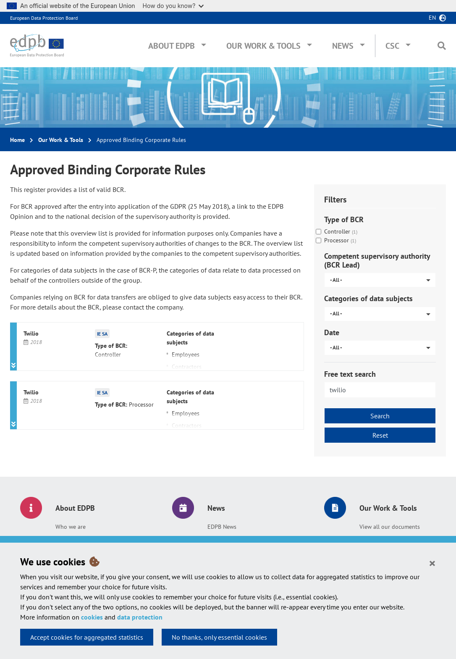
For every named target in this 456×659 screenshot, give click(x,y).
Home (17, 140)
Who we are (70, 526)
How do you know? (173, 5)
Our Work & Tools (263, 45)
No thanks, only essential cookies (219, 637)
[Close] (432, 563)
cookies (92, 617)
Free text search (350, 374)
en (432, 17)
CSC (392, 45)
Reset (380, 435)
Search (380, 416)
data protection (139, 617)
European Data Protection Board (44, 18)
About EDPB (171, 45)
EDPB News (221, 526)
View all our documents (389, 526)
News (343, 45)
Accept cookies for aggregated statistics (86, 637)
